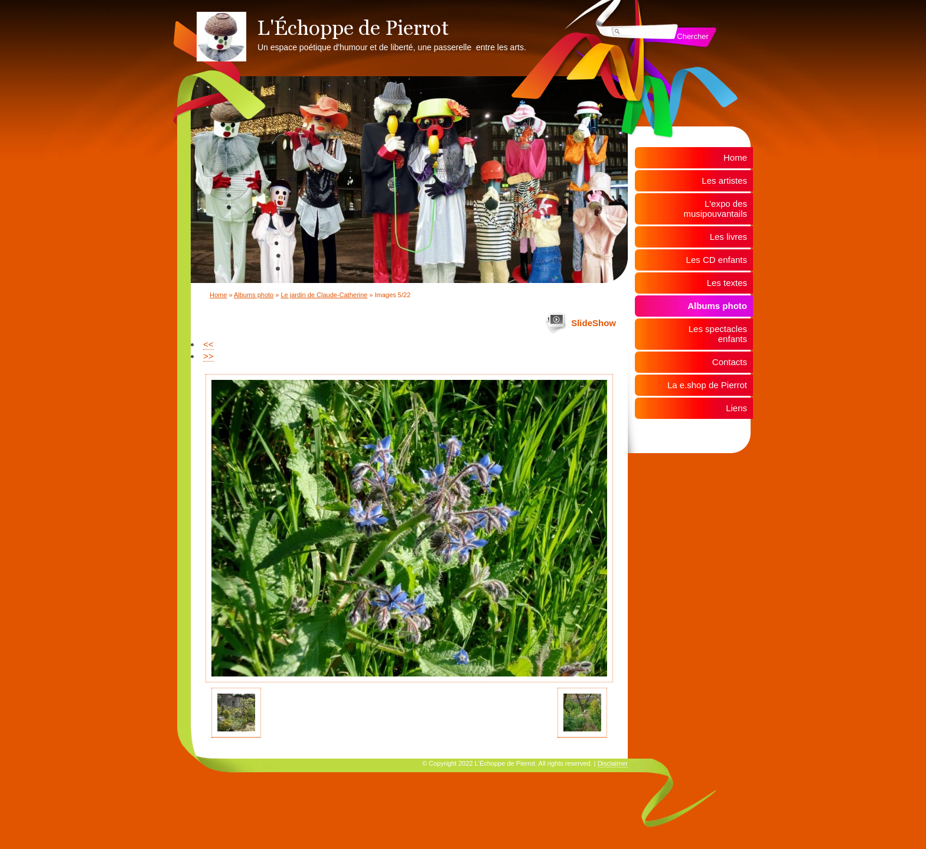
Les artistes (724, 180)
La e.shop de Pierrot (707, 385)
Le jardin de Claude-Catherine (324, 294)
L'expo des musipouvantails (715, 209)
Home (218, 294)
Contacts (729, 362)
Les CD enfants (716, 260)
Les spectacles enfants (718, 334)
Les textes (727, 283)
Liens (736, 408)
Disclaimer (613, 763)
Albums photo (253, 294)
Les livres (728, 237)
